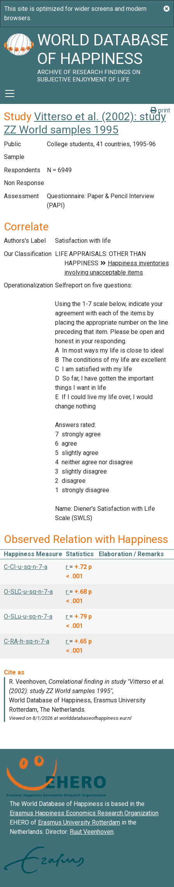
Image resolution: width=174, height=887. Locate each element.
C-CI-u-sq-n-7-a (25, 567)
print (160, 110)
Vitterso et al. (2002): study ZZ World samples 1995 (85, 123)
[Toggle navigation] (10, 93)
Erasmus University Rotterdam (79, 822)
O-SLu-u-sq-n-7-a (28, 616)
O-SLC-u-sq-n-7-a (28, 591)
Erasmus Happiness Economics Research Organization (84, 813)
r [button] (67, 567)
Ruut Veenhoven (92, 831)
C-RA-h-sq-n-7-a (26, 641)
